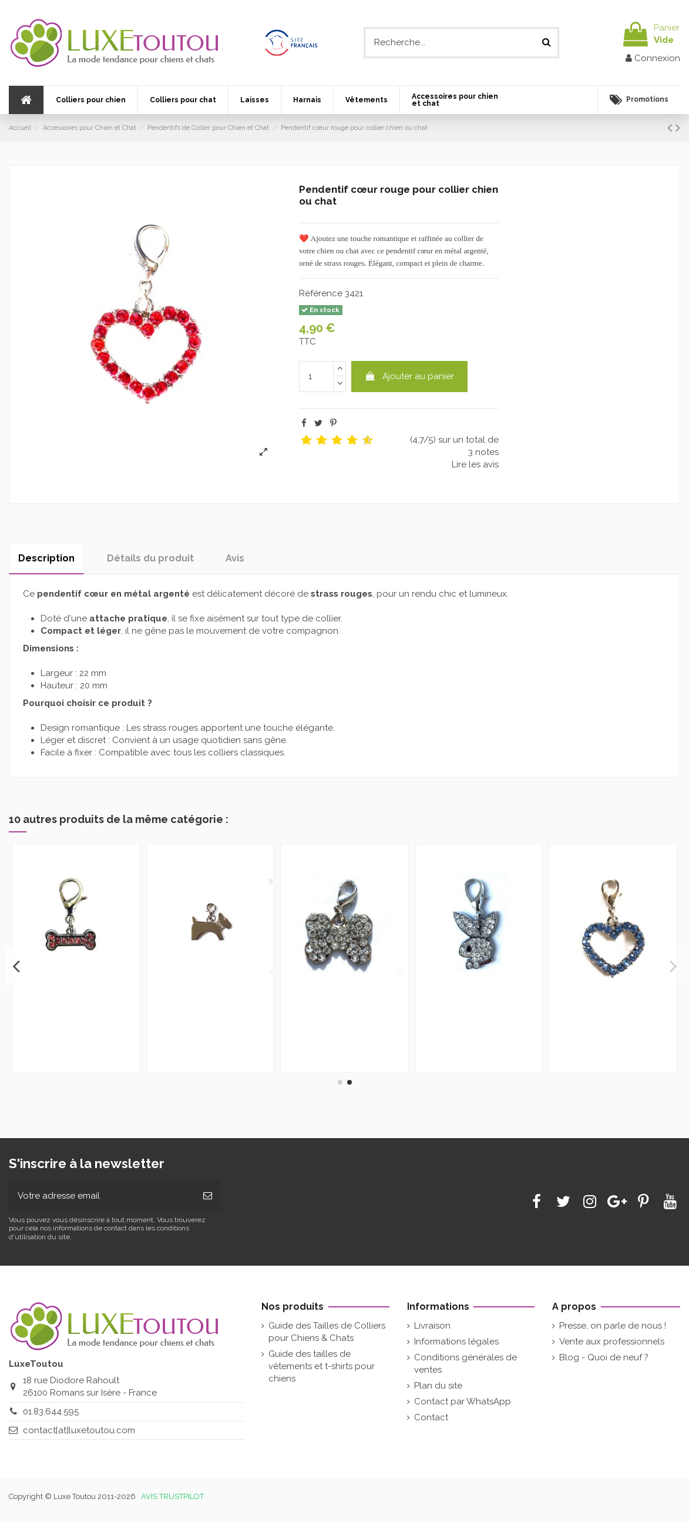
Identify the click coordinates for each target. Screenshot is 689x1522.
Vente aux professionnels (611, 1341)
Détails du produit (150, 558)
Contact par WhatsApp (462, 1401)
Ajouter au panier (409, 376)
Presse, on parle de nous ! (612, 1325)
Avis (235, 558)
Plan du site (438, 1385)
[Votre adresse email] (101, 1196)
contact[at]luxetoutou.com (79, 1430)
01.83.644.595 (51, 1411)
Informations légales (456, 1341)
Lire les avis (475, 464)
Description (46, 558)
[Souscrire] (207, 1196)
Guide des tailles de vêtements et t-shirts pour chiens (321, 1366)
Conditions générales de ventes (465, 1363)
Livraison (432, 1325)
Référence (320, 293)
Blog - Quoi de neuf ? (603, 1357)
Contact (431, 1417)
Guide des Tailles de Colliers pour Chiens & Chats (326, 1331)
